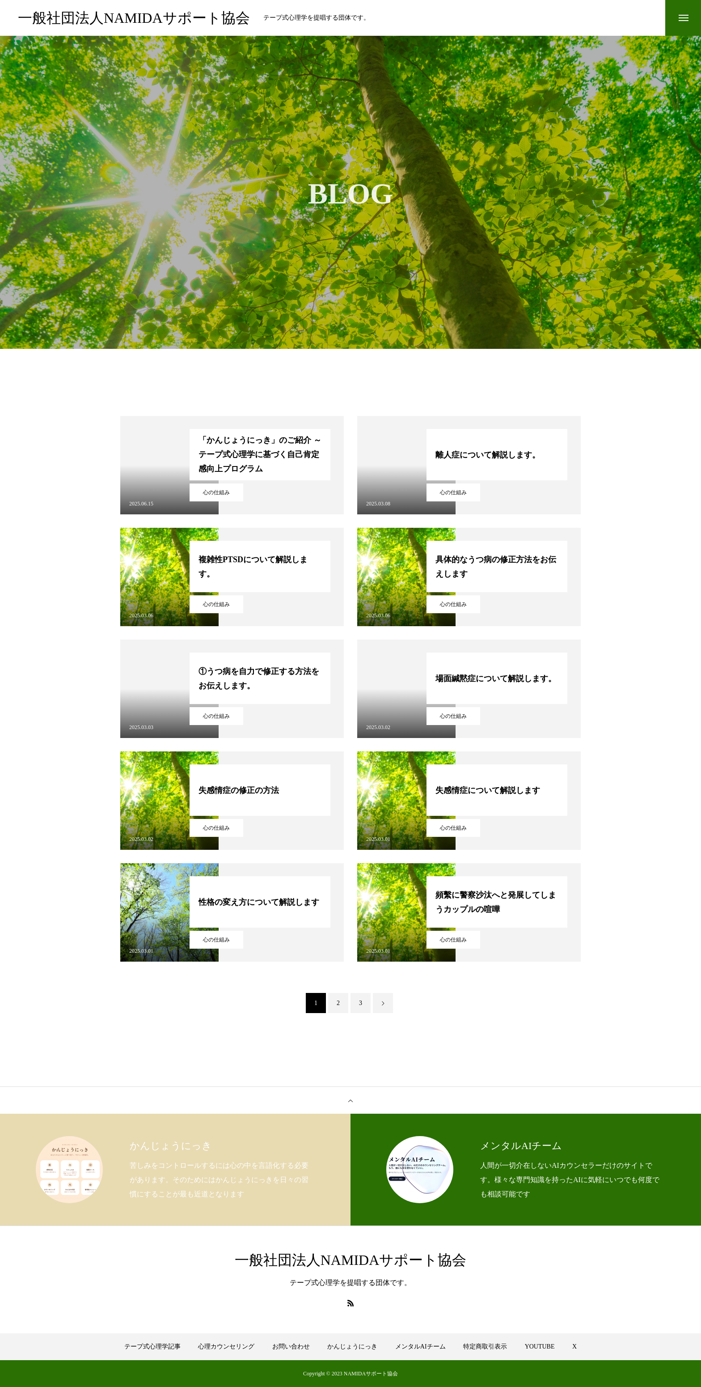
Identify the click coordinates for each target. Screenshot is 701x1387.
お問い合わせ (291, 1346)
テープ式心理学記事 (152, 1346)
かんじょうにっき (352, 1346)
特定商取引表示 (485, 1346)
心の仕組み (216, 492)
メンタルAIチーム (420, 1346)
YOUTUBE (540, 1346)
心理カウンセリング (226, 1346)
